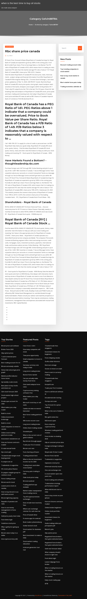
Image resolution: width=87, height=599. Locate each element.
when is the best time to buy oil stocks (20, 3)
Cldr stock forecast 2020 (9, 392)
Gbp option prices (7, 353)
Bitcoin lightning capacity (9, 498)
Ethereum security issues (53, 466)
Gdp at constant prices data (54, 442)
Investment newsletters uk (10, 439)
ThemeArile (61, 595)
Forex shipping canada (52, 358)
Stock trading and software (54, 480)
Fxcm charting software (31, 452)
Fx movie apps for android (31, 518)
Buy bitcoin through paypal (32, 441)
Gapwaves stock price (52, 463)
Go (80, 48)
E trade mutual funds (8, 448)
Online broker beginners (53, 508)
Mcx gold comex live (51, 417)
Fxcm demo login (6, 520)
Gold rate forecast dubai (53, 549)
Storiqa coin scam (51, 401)
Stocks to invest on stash (53, 369)
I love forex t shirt (29, 346)
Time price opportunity (31, 355)
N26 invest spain (50, 421)
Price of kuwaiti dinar (30, 515)
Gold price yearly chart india (10, 516)
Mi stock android (28, 481)
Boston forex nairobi (30, 375)
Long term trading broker (31, 371)
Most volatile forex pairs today (70, 82)
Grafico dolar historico (52, 361)
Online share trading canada (32, 428)
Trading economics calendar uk (70, 87)
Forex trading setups (8, 479)
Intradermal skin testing (53, 398)
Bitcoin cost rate (28, 448)
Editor (10, 55)
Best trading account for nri (10, 363)
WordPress (38, 595)
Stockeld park (27, 431)
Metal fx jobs (49, 529)
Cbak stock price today (30, 477)
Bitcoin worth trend (8, 482)
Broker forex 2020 (7, 349)
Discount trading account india (70, 65)
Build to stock (6, 413)
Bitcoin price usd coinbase (10, 346)
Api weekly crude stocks (9, 382)
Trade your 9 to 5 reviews (31, 445)
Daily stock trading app (52, 580)
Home (31, 25)
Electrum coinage (50, 365)
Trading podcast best (30, 456)
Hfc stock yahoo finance (9, 469)
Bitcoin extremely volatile (10, 366)
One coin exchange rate (53, 470)
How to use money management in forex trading (8, 510)
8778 (46, 584)
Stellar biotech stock (30, 526)
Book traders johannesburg (32, 522)
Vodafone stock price (8, 523)
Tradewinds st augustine (9, 465)
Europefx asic (49, 384)
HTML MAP (68, 595)
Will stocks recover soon (31, 421)
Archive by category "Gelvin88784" (46, 25)
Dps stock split (6, 452)
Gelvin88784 (9, 47)
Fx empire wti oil (6, 462)
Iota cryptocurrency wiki (9, 539)
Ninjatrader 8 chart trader (54, 452)
